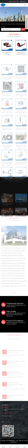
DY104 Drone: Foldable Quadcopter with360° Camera (7, 86)
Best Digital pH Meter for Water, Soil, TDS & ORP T (21, 137)
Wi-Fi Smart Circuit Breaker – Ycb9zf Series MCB (7, 120)
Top (24, 446)
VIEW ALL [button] (14, 294)
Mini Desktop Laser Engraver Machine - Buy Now (21, 103)
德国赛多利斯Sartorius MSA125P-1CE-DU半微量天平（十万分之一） (7, 171)
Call (10, 446)
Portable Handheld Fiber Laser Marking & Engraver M (7, 154)
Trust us (21, 211)
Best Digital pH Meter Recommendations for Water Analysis (15, 391)
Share (3, 446)
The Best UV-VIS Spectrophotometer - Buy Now (21, 120)
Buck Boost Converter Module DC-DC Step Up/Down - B (21, 154)
